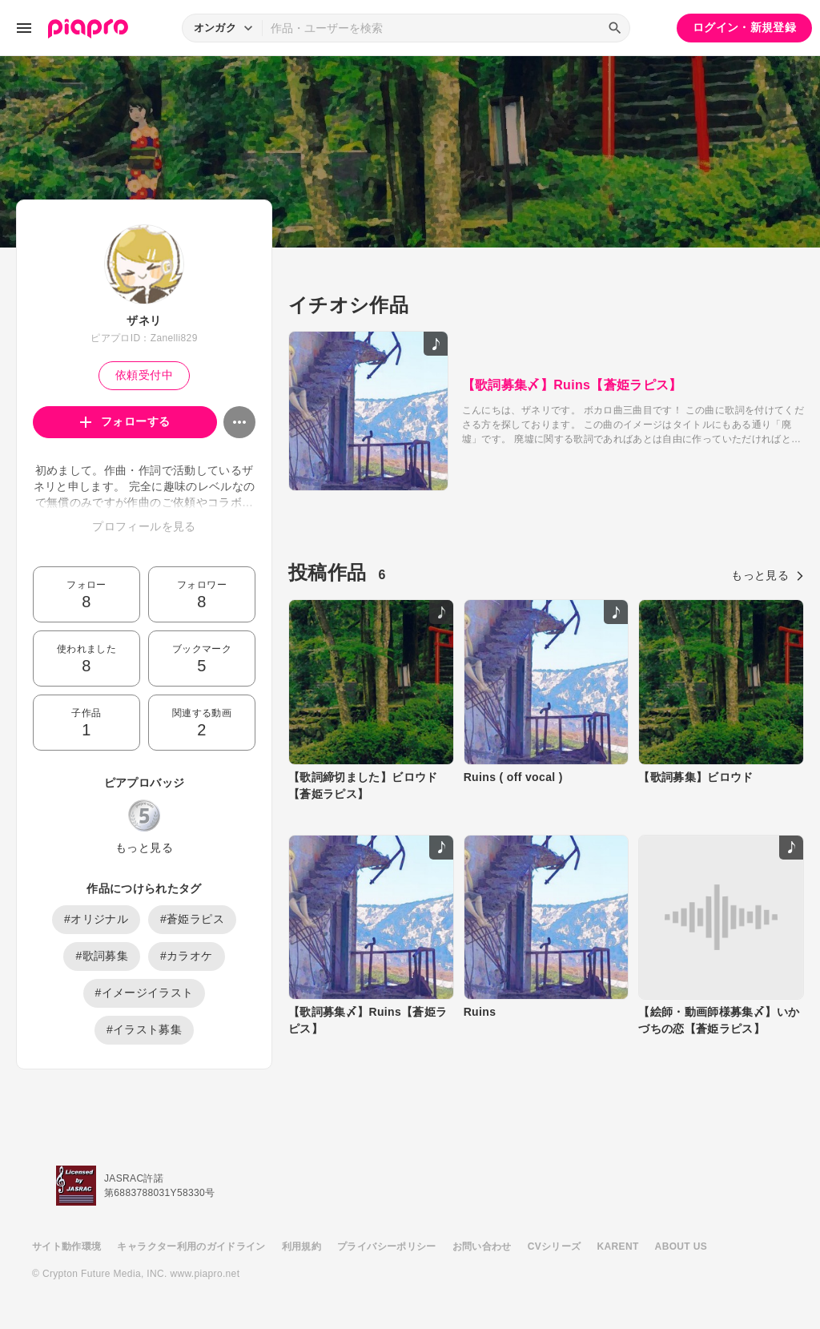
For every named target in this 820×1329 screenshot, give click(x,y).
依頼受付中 (144, 374)
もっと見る (144, 847)
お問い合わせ (482, 1246)
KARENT (618, 1246)
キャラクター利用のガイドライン (191, 1246)
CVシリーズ (554, 1246)
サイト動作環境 (66, 1246)
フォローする (125, 421)
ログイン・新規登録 (744, 27)
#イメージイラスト (144, 992)
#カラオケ (186, 955)
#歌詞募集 (101, 955)
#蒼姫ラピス (192, 918)
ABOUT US (681, 1246)
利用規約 (301, 1246)
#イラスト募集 (144, 1029)
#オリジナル (96, 918)
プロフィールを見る (143, 526)
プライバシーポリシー (386, 1246)
